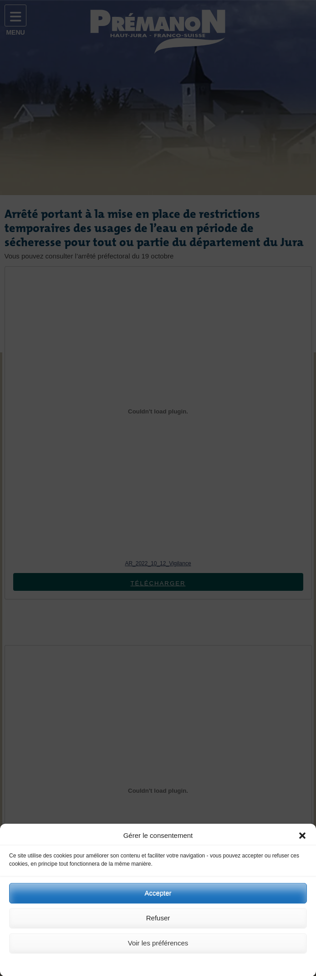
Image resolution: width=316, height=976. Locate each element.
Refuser (158, 921)
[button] (302, 839)
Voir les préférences (158, 946)
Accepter (157, 896)
